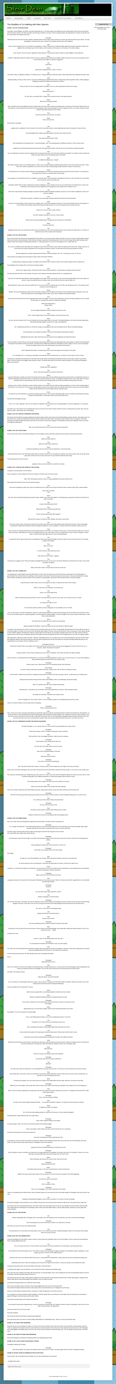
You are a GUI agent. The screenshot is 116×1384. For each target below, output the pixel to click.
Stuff (28, 18)
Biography (19, 18)
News (8, 18)
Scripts (19, 1366)
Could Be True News (63, 18)
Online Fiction (14, 1366)
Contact (37, 18)
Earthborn (79, 18)
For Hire (47, 18)
